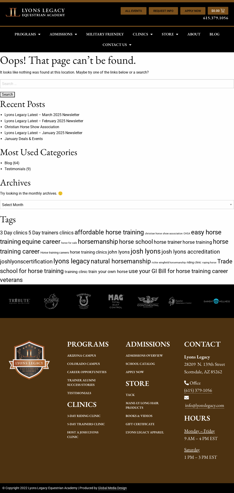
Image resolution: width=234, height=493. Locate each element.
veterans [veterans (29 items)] (11, 279)
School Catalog (140, 364)
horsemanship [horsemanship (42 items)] (98, 241)
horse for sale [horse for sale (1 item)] (69, 242)
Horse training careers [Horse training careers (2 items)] (54, 252)
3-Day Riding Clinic (84, 416)
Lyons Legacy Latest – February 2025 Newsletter (44, 121)
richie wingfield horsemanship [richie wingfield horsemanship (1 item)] (169, 262)
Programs (27, 34)
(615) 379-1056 (198, 390)
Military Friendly (105, 34)
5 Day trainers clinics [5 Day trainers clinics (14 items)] (51, 233)
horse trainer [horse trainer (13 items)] (168, 242)
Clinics (143, 34)
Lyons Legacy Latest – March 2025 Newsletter (42, 115)
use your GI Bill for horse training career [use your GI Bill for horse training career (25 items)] (178, 271)
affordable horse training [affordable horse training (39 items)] (109, 232)
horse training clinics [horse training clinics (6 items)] (88, 252)
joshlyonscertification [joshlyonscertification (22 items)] (26, 261)
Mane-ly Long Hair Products (142, 405)
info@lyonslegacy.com (204, 405)
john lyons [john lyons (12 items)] (119, 252)
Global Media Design (112, 488)
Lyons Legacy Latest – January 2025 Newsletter (43, 133)
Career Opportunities (86, 372)
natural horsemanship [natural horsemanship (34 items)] (121, 261)
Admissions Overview (144, 355)
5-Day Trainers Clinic (86, 424)
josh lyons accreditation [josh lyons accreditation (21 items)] (191, 252)
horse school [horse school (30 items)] (136, 241)
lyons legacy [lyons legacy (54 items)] (71, 261)
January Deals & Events (24, 139)
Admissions (63, 34)
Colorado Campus (83, 364)
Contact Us (117, 45)
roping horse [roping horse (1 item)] (209, 262)
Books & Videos (139, 416)
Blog (215, 34)
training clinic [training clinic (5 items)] (76, 271)
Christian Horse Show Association (32, 127)
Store (170, 34)
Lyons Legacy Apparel (145, 432)
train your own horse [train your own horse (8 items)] (108, 271)
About (193, 34)
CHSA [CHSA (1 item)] (186, 233)
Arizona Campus (81, 355)
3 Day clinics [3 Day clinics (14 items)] (13, 233)
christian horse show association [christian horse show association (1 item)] (164, 233)
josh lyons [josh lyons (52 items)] (146, 251)
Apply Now (135, 372)
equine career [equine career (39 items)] (41, 241)
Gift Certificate (140, 424)
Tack (130, 395)
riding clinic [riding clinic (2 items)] (194, 262)
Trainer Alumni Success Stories (81, 382)
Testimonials (15, 169)
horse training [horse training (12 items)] (197, 242)
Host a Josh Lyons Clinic (82, 434)
